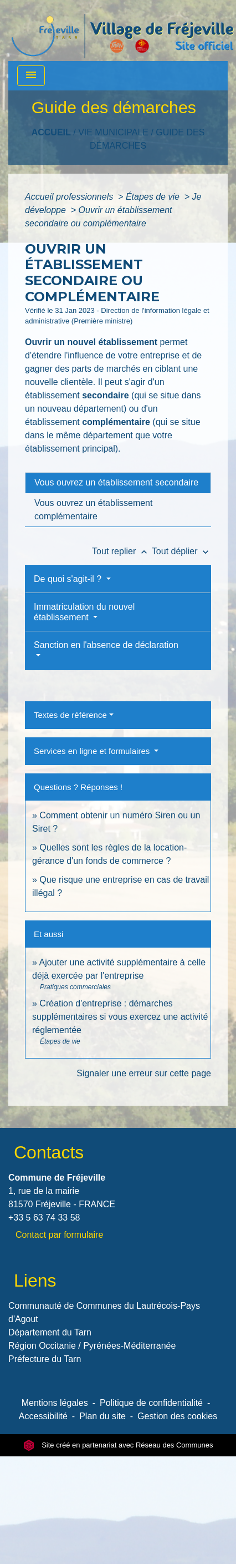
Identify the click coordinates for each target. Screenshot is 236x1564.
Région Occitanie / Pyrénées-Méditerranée (92, 1345)
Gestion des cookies (177, 1416)
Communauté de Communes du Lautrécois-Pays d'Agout (104, 1312)
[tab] (118, 482)
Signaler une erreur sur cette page (143, 1073)
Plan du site (102, 1416)
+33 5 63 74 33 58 (44, 1217)
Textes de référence (70, 715)
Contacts (49, 1152)
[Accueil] (122, 30)
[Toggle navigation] (31, 75)
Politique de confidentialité (151, 1403)
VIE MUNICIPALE (113, 132)
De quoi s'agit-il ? (69, 579)
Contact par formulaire (59, 1234)
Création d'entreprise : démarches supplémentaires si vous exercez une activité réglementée (120, 1017)
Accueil (51, 132)
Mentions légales (55, 1403)
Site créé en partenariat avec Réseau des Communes (118, 1445)
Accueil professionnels (70, 196)
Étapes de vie (154, 196)
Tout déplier (181, 551)
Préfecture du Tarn (44, 1359)
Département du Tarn (49, 1332)
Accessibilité (43, 1416)
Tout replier (122, 551)
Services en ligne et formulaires (93, 751)
